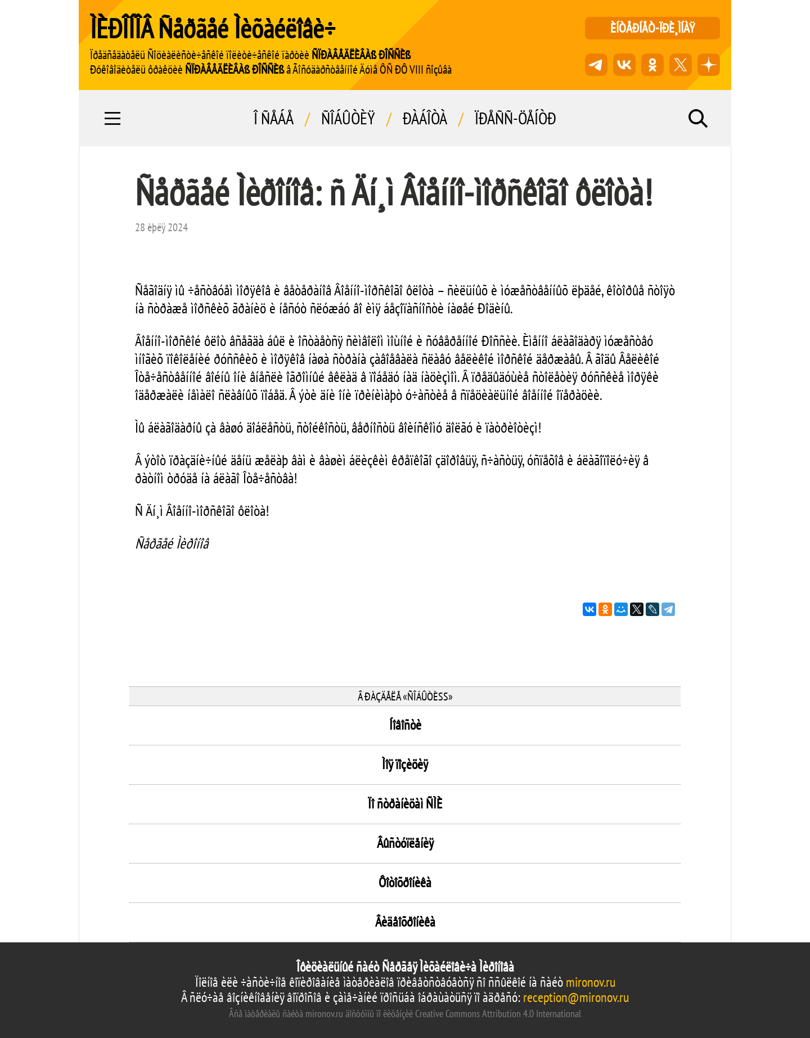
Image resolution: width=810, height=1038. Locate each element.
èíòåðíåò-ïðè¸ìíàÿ (652, 28)
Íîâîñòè (405, 725)
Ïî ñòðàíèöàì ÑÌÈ (405, 803)
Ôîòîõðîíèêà (405, 882)
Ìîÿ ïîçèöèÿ (405, 764)
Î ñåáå (274, 118)
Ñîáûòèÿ (348, 118)
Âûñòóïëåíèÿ (405, 843)
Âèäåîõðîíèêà (405, 922)
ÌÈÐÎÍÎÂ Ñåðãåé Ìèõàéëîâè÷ (212, 28)
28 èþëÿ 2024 (161, 227)
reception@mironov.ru (576, 997)
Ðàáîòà (425, 118)
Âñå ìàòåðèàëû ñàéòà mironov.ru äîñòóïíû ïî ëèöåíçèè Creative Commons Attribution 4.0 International (405, 1013)
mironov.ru (590, 982)
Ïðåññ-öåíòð (515, 118)
